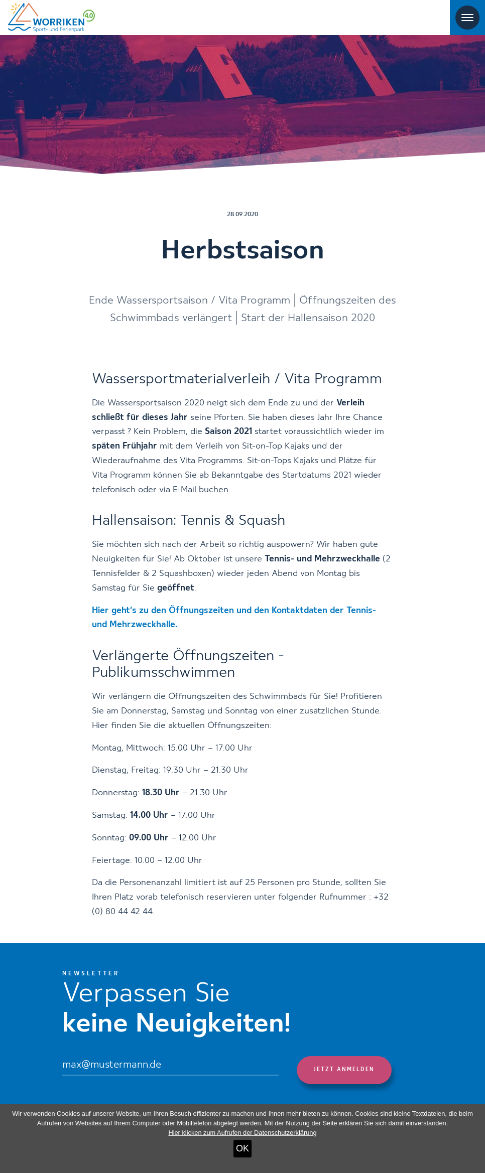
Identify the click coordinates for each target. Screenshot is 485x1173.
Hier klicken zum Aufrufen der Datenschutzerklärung (242, 1132)
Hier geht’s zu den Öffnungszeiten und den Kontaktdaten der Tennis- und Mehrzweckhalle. (234, 618)
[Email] (170, 1066)
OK (242, 1148)
